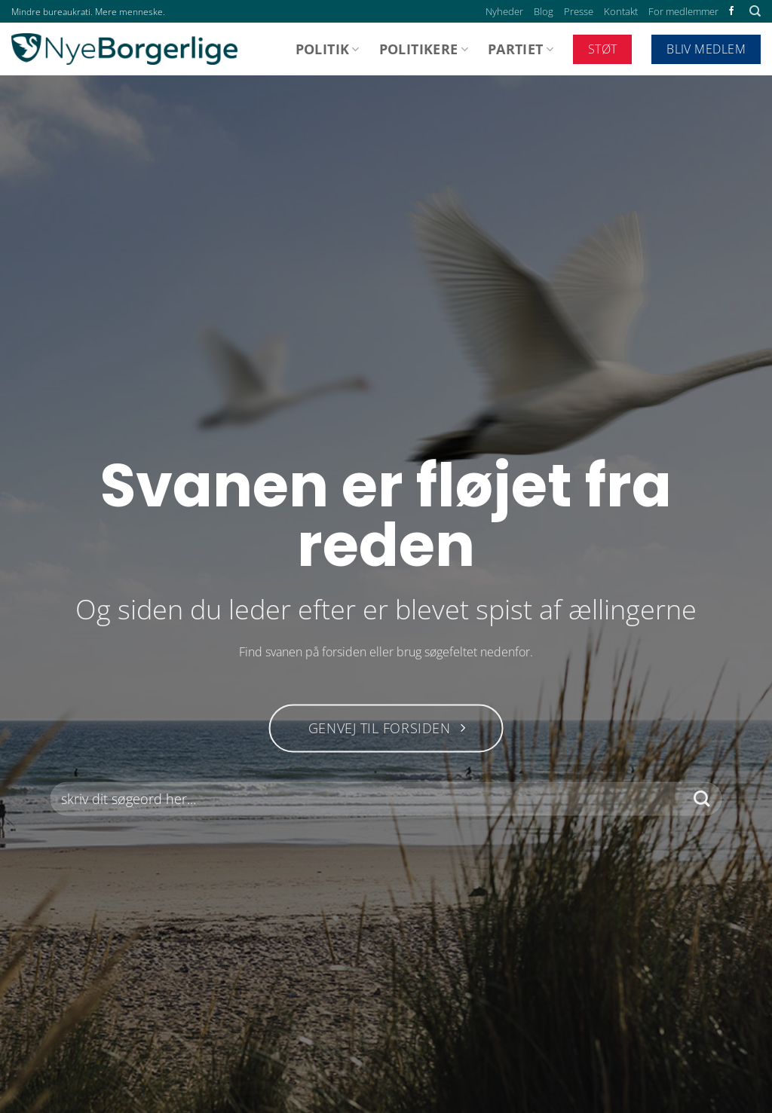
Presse (578, 11)
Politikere (423, 49)
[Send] (701, 799)
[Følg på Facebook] (731, 11)
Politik (328, 49)
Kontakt (621, 11)
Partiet (520, 49)
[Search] (755, 11)
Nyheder (504, 11)
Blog (543, 11)
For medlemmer (683, 11)
